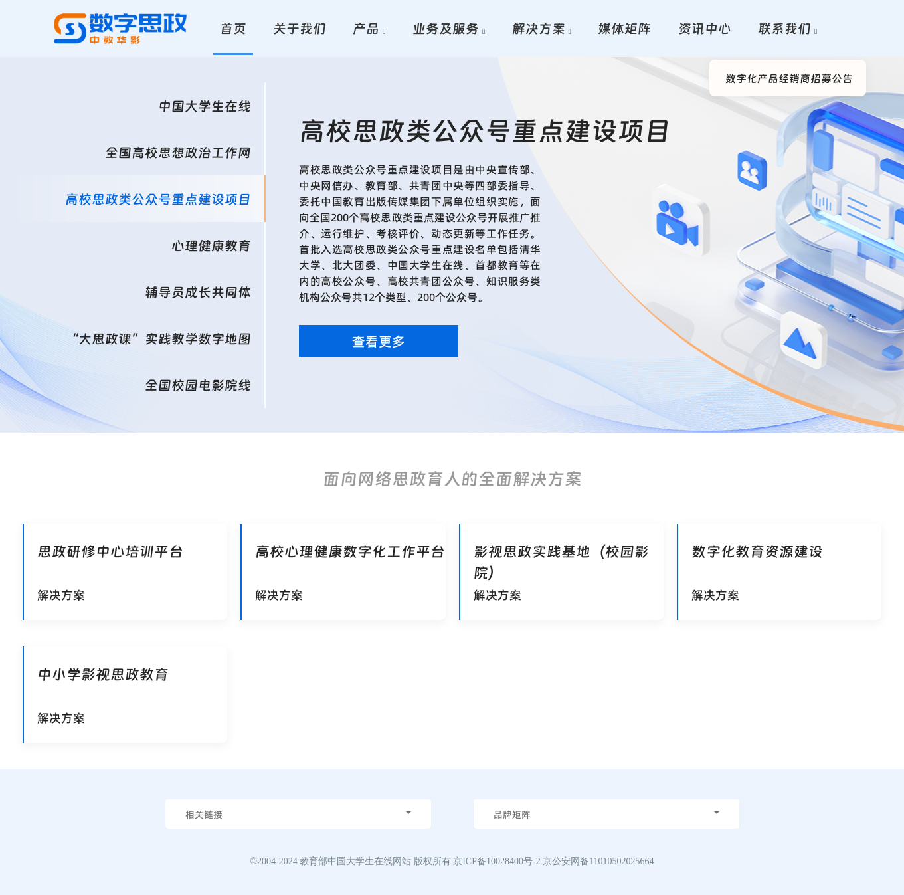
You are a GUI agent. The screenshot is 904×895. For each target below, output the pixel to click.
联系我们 (784, 28)
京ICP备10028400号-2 (496, 861)
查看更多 (378, 341)
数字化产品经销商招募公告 (789, 77)
